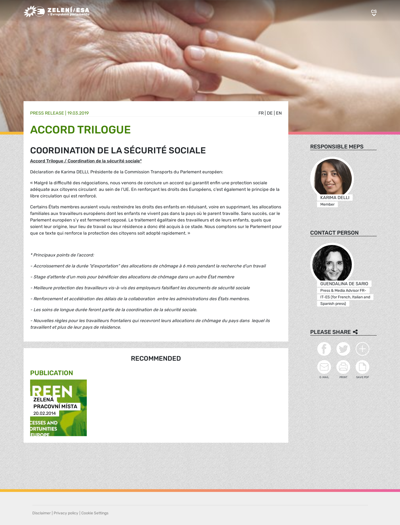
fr (261, 113)
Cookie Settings (94, 513)
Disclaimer (41, 513)
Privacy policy (66, 513)
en (279, 113)
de (270, 113)
